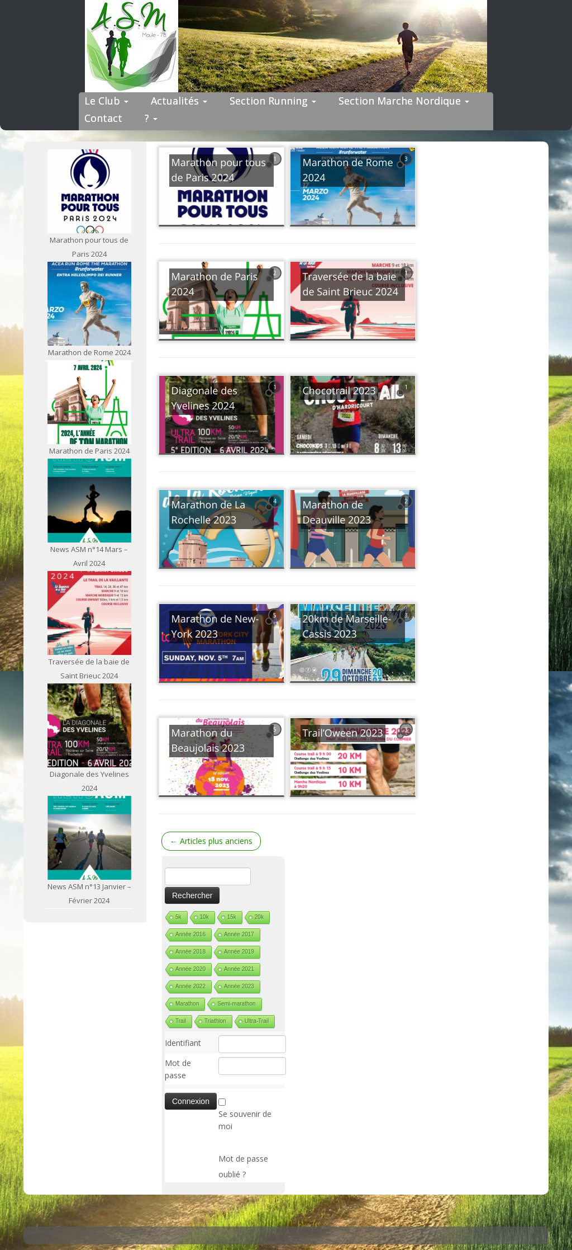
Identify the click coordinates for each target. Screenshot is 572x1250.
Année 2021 (239, 969)
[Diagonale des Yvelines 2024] (89, 725)
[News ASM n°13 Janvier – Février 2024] (89, 838)
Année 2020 (190, 969)
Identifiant (183, 1042)
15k (231, 917)
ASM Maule (296, 1232)
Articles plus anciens (211, 841)
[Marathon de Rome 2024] (89, 304)
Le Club (106, 100)
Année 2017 (239, 934)
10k (204, 917)
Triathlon (215, 1021)
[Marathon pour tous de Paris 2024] (89, 191)
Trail (180, 1021)
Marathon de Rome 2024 (89, 352)
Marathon (187, 1004)
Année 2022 (190, 986)
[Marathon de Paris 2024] (89, 402)
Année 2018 (190, 952)
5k (178, 917)
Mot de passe (178, 1069)
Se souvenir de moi (244, 1120)
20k (259, 917)
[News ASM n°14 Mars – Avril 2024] (89, 501)
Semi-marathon (236, 1004)
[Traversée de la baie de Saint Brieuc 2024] (89, 613)
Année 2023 (239, 986)
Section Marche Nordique (404, 100)
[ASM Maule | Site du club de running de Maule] (286, 46)
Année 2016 (190, 934)
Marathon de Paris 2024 (89, 451)
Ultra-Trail (257, 1021)
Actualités (179, 100)
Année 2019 (239, 952)
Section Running (273, 100)
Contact (103, 118)
